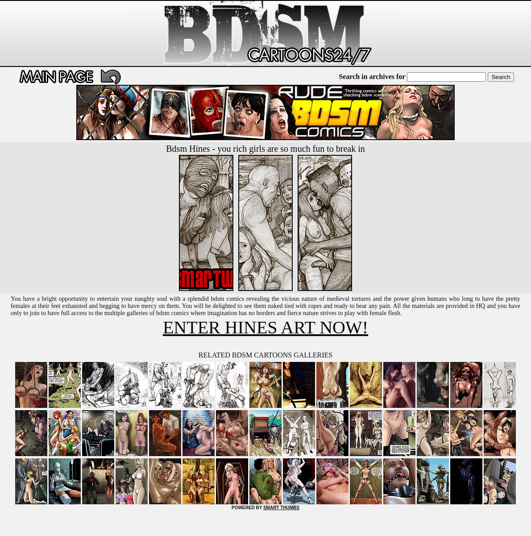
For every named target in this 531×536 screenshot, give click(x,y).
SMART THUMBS (281, 507)
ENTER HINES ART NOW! (265, 327)
